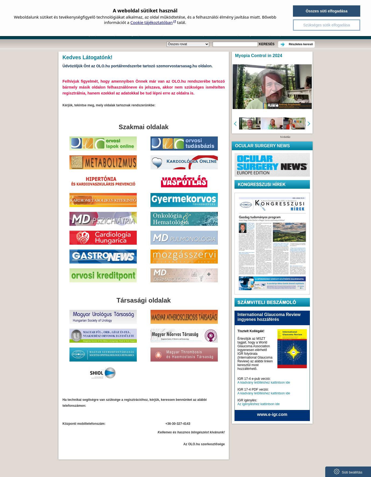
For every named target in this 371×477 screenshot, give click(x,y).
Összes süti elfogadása (327, 11)
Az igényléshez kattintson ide (258, 404)
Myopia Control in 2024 (258, 55)
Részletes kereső (301, 44)
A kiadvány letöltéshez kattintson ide (263, 382)
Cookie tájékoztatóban (151, 22)
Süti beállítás (348, 471)
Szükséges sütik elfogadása (326, 25)
